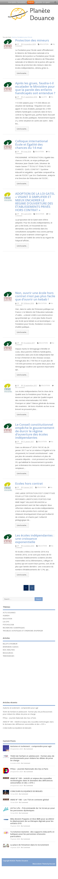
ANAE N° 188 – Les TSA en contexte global (29, 799)
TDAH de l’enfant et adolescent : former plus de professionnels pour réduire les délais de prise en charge (27, 713)
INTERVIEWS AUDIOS (10, 647)
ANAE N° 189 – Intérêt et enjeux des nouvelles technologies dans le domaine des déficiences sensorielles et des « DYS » (28, 723)
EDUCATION (44, 44)
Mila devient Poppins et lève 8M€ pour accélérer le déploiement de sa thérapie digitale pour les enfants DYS (32, 821)
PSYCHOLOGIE (8, 624)
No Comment (20, 387)
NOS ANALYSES (9, 650)
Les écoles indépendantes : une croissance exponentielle (34, 538)
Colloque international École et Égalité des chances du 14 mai (31, 144)
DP (18, 44)
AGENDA (6, 615)
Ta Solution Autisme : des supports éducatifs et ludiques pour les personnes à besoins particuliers (32, 833)
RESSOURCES (8, 653)
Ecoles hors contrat (29, 483)
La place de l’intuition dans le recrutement (29, 845)
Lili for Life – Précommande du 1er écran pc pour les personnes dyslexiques (32, 809)
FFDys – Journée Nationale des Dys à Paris (19, 718)
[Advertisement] (29, 28)
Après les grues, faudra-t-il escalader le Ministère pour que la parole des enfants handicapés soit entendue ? (35, 88)
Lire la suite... (22, 73)
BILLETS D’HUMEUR (10, 644)
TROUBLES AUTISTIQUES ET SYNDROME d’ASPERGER (23, 631)
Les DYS (44, 97)
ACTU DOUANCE (9, 612)
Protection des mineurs (32, 40)
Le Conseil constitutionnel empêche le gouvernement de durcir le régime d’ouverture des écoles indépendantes (34, 431)
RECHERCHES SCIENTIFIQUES (14, 628)
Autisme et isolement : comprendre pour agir (20, 708)
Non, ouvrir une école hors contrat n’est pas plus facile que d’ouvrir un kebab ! (35, 296)
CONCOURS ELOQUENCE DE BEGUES (17, 728)
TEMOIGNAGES (8, 656)
